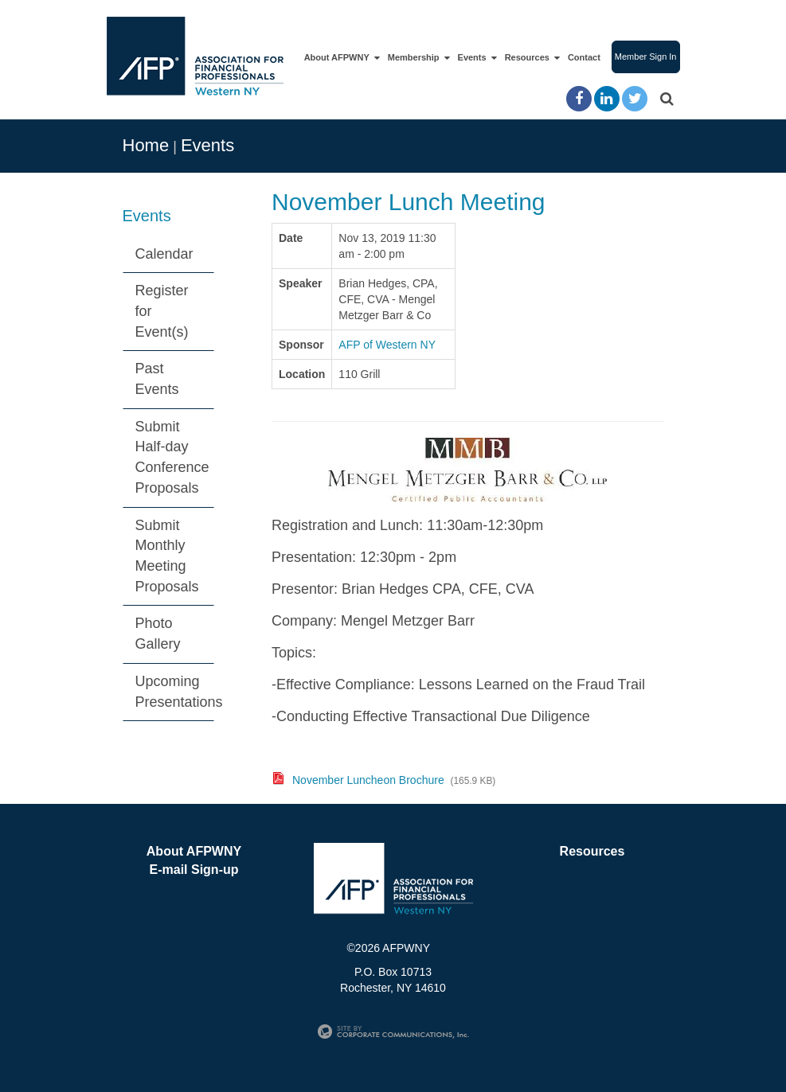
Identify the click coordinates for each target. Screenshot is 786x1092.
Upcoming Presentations (175, 691)
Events (474, 58)
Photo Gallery (158, 633)
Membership (415, 58)
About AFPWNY (338, 58)
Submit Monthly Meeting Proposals (167, 556)
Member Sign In (646, 56)
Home (146, 145)
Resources (529, 58)
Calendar (164, 254)
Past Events (157, 379)
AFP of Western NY (387, 344)
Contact (584, 57)
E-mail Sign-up (194, 869)
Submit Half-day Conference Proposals (172, 457)
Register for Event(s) (162, 311)
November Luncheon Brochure (368, 780)
